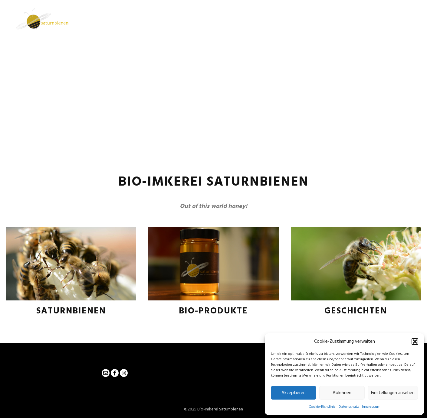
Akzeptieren (293, 393)
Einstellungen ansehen (393, 393)
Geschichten (355, 311)
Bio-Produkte (213, 311)
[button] (415, 342)
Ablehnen (342, 393)
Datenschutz (349, 407)
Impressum (371, 407)
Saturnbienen (71, 311)
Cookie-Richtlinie (322, 407)
